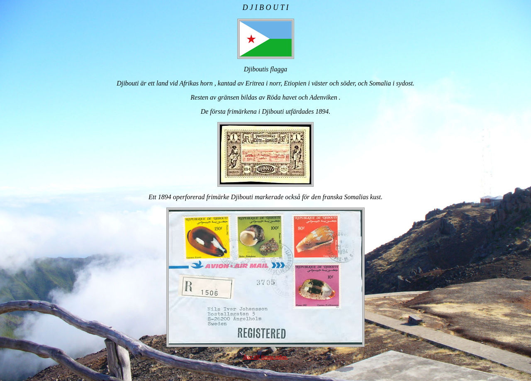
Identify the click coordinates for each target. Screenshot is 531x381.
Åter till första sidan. (265, 357)
